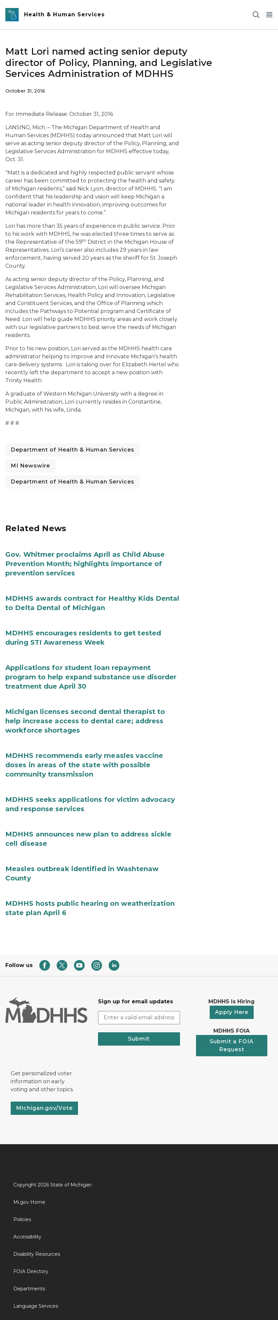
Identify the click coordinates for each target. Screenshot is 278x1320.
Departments (29, 1289)
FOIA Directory (30, 1271)
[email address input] (139, 1017)
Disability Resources (36, 1254)
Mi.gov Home (29, 1202)
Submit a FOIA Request (232, 1045)
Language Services (35, 1306)
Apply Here (231, 1012)
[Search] (256, 15)
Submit (139, 1039)
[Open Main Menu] (269, 15)
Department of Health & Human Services (72, 450)
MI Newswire (30, 466)
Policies (22, 1219)
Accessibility (27, 1237)
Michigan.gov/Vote (44, 1108)
